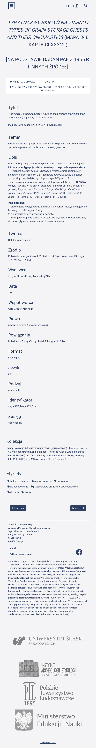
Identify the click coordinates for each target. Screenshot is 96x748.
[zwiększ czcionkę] (80, 6)
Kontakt (13, 548)
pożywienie (63, 481)
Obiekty (50, 81)
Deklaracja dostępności (21, 554)
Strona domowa (22, 81)
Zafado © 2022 (48, 742)
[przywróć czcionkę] (76, 6)
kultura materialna (19, 481)
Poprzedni (18, 508)
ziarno (27, 492)
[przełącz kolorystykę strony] (68, 6)
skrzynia (14, 492)
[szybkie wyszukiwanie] (85, 6)
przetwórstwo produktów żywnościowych (55, 486)
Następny (78, 508)
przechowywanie (19, 486)
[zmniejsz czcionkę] (73, 6)
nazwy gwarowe (43, 481)
